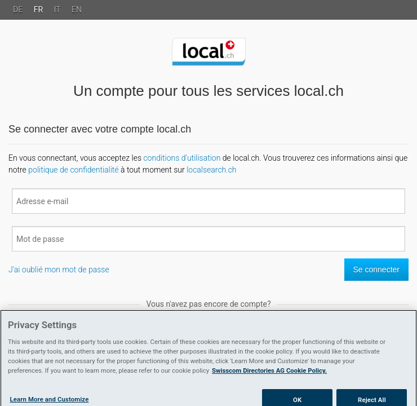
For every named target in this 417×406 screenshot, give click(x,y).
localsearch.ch (211, 169)
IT (57, 9)
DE (18, 9)
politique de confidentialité (73, 169)
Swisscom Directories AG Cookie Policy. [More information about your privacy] (269, 374)
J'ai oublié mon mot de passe (58, 269)
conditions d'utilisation (181, 157)
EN (77, 9)
